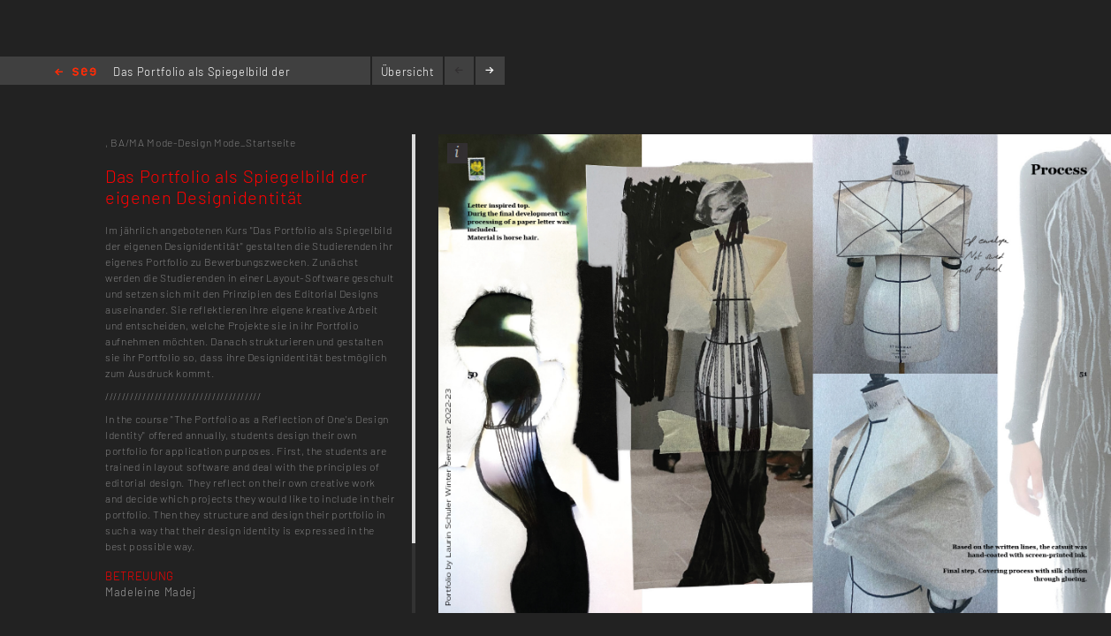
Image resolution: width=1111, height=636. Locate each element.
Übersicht (408, 71)
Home (75, 73)
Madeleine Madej (150, 592)
